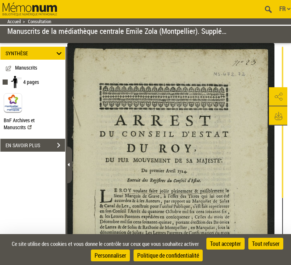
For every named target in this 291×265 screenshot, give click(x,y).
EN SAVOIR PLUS (35, 145)
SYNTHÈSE (35, 53)
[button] (278, 96)
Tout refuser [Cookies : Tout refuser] (266, 244)
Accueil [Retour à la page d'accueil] (14, 21)
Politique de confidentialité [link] (168, 255)
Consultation (39, 21)
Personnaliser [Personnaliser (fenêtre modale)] (110, 255)
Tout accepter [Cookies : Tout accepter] (225, 244)
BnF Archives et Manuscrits (19, 124)
